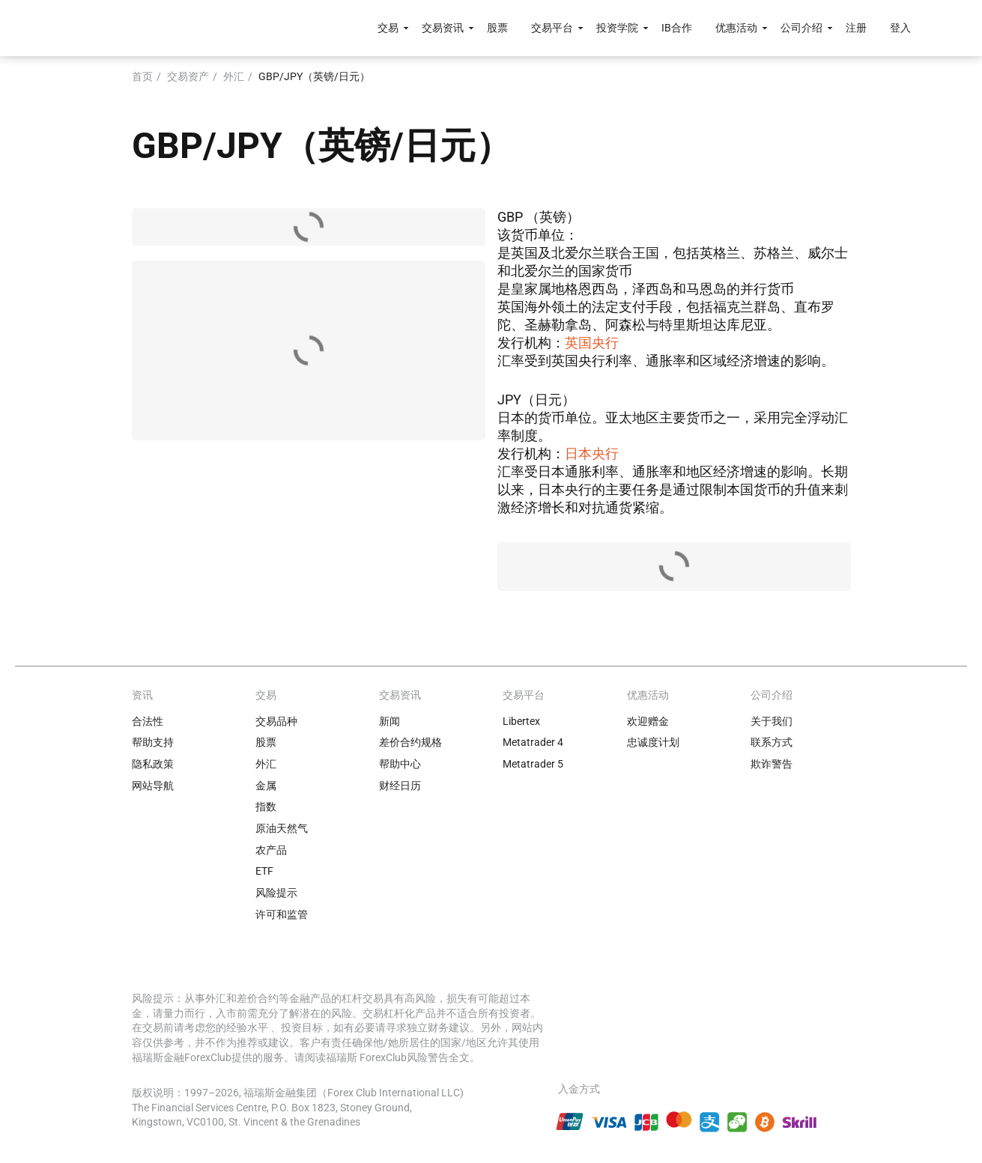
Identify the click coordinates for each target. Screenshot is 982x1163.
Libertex (521, 721)
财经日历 (400, 786)
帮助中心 (400, 764)
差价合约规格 (410, 742)
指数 (265, 807)
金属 (265, 786)
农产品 (271, 850)
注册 (856, 28)
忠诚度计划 (653, 742)
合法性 (147, 721)
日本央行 (592, 453)
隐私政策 (153, 764)
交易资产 (188, 76)
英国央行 (592, 342)
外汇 (233, 76)
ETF (264, 871)
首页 (142, 76)
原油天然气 (281, 828)
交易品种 (276, 721)
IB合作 (676, 28)
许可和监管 (281, 914)
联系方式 (771, 742)
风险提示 (276, 893)
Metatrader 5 (533, 764)
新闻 (389, 721)
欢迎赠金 (648, 721)
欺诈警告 (771, 764)
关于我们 (771, 721)
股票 (497, 28)
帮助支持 (153, 742)
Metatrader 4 (533, 742)
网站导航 (153, 786)
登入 (900, 28)
